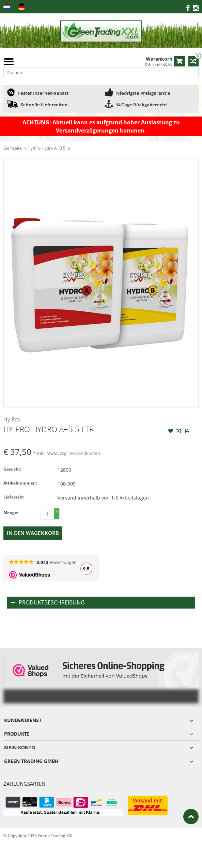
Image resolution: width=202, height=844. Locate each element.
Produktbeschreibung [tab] (48, 602)
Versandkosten (84, 453)
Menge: (10, 513)
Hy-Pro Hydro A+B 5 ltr (49, 148)
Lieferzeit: (13, 497)
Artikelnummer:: (20, 483)
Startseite (12, 148)
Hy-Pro (11, 419)
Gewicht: (12, 469)
